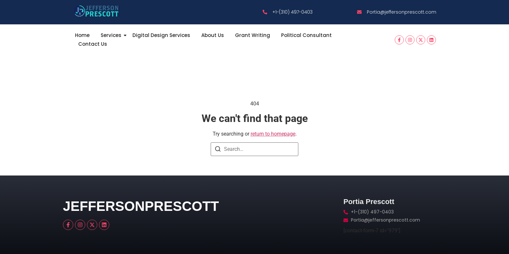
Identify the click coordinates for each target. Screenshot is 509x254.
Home (82, 35)
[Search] (217, 150)
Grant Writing (252, 35)
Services (112, 35)
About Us (212, 35)
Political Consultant (306, 35)
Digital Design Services (161, 35)
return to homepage (273, 134)
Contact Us (92, 44)
